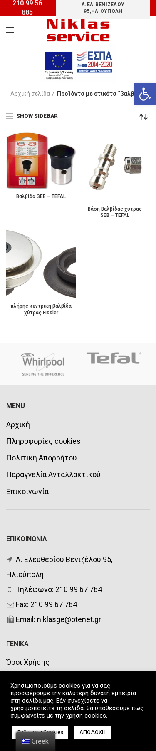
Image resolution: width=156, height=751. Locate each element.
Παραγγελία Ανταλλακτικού (53, 474)
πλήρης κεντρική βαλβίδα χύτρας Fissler (41, 309)
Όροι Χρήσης (28, 662)
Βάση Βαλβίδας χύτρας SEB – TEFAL (115, 212)
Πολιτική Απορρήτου (41, 457)
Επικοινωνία (27, 491)
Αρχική (18, 424)
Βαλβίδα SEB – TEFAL (41, 196)
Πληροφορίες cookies (43, 441)
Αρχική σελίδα (30, 93)
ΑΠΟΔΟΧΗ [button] (92, 732)
